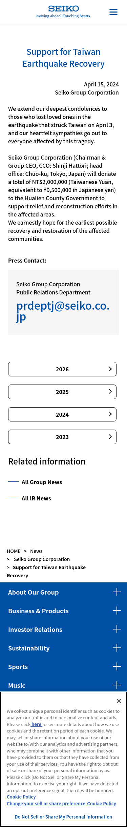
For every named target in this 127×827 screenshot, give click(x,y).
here (36, 724)
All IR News (36, 498)
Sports (18, 666)
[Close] (118, 701)
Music (16, 685)
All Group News (42, 482)
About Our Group (33, 591)
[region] (63, 759)
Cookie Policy (21, 796)
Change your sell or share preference (46, 803)
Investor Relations (35, 629)
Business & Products (38, 610)
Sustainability (29, 647)
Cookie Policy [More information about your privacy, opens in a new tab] (101, 803)
